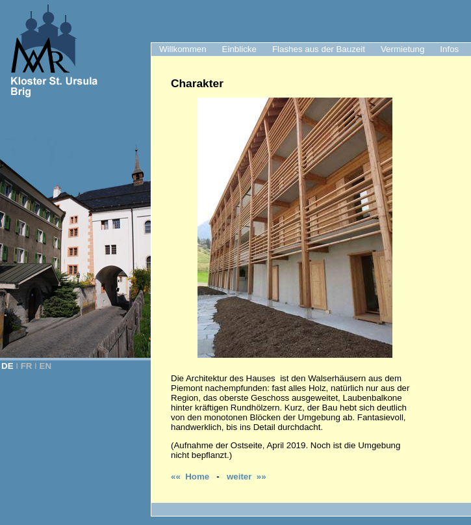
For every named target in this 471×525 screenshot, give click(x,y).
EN (46, 366)
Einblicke (239, 49)
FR (26, 366)
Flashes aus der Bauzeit (318, 49)
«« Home (190, 476)
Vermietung (402, 49)
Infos (449, 49)
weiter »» (246, 476)
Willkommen (183, 49)
